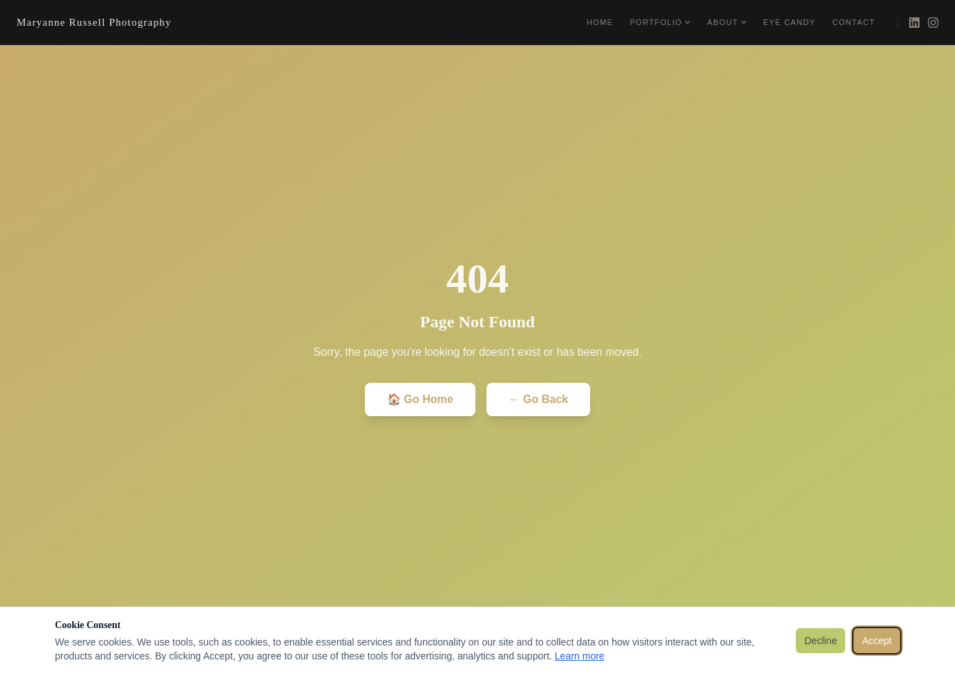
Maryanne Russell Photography (94, 22)
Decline (820, 640)
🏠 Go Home (420, 399)
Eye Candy (789, 22)
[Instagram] (933, 22)
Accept (877, 640)
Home (600, 22)
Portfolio (660, 22)
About (726, 22)
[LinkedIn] (914, 22)
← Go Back (538, 399)
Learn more (580, 655)
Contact (853, 22)
